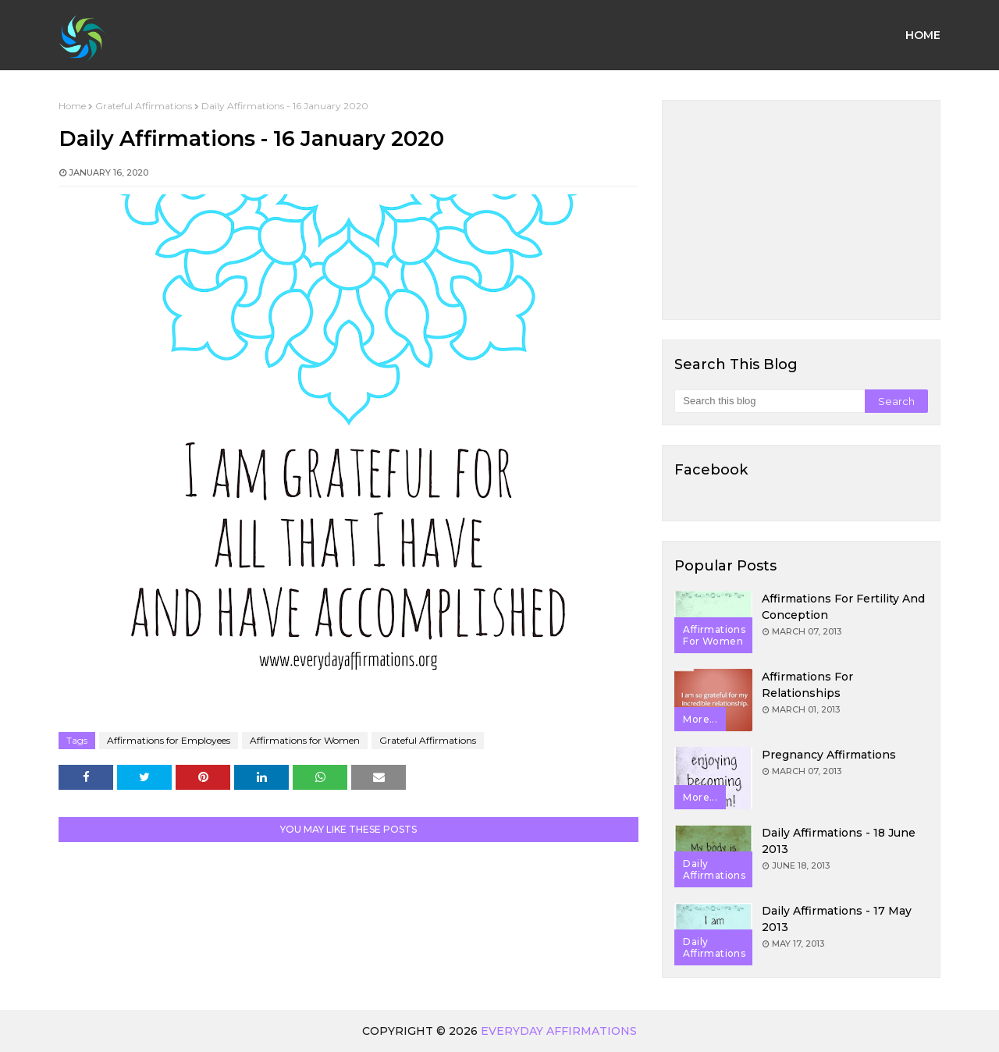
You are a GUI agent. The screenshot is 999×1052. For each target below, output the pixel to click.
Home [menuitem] (922, 35)
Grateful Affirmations (143, 106)
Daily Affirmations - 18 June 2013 (838, 841)
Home (72, 106)
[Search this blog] (769, 401)
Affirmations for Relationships (807, 685)
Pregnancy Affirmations (829, 755)
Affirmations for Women (305, 740)
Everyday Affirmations (559, 1031)
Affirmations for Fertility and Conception (843, 607)
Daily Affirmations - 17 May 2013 (837, 919)
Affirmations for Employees (168, 740)
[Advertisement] (801, 209)
